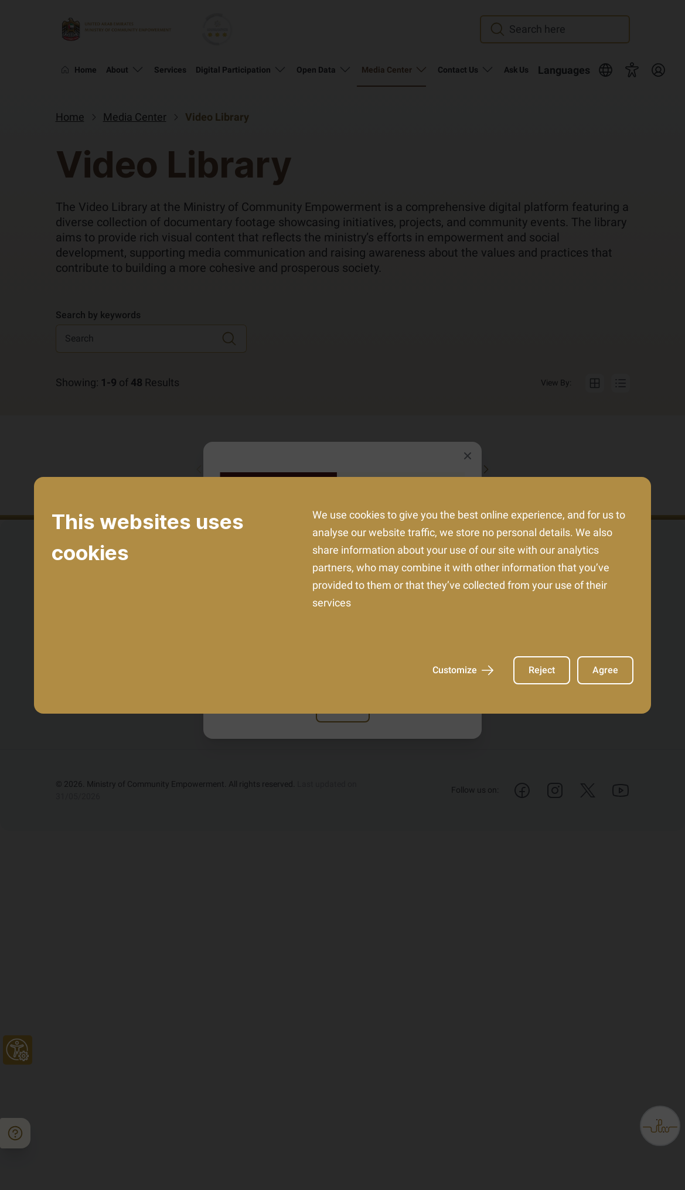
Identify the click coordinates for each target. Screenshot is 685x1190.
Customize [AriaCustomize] (462, 670)
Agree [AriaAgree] (605, 670)
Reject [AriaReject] (542, 670)
